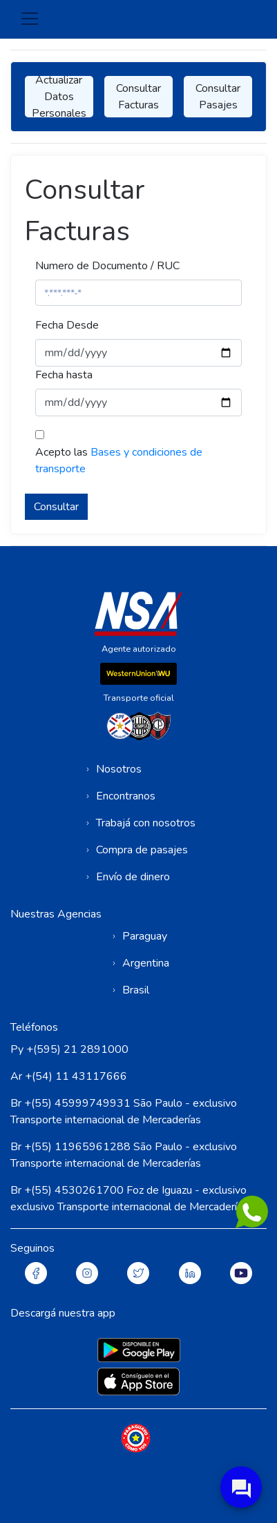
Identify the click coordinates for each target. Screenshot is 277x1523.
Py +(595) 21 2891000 (69, 1049)
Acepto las (118, 460)
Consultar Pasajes (217, 97)
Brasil (135, 990)
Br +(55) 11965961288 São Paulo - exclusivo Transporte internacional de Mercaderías (123, 1155)
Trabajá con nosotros (145, 823)
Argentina (145, 963)
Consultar (56, 506)
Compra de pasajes (142, 849)
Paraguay (144, 936)
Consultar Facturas (138, 97)
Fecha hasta (64, 374)
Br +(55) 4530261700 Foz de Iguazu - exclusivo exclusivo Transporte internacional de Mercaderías (129, 1198)
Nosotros (119, 769)
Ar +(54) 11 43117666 (68, 1076)
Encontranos (125, 796)
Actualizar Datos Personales (59, 96)
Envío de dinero (133, 876)
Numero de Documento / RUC (107, 265)
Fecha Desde (67, 325)
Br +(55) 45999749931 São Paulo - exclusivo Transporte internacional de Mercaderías (123, 1111)
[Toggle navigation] (29, 19)
